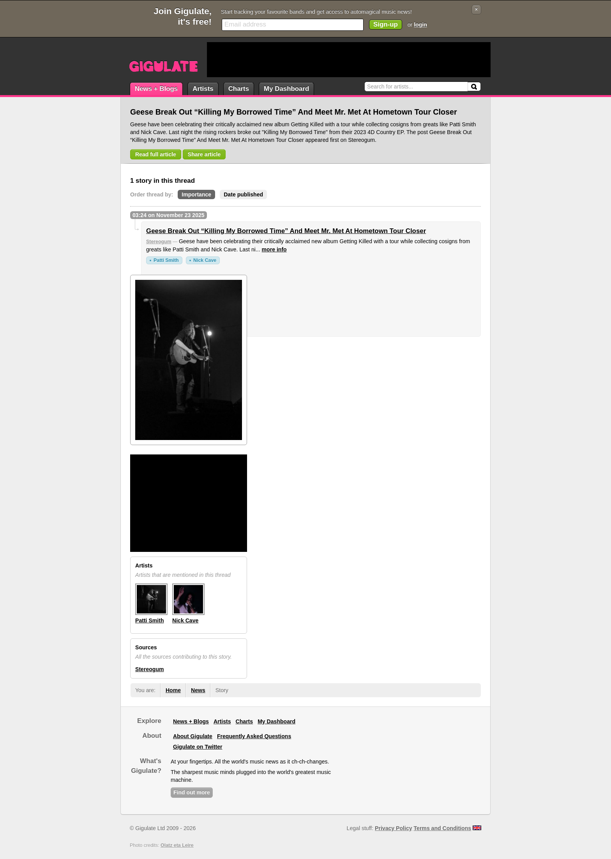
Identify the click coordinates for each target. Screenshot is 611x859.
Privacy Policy (393, 828)
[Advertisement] (349, 59)
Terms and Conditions (442, 828)
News (198, 690)
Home (173, 690)
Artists (202, 88)
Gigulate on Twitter (197, 747)
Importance (196, 194)
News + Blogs (156, 88)
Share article (204, 154)
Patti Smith (166, 260)
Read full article (155, 154)
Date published (243, 194)
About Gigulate (192, 736)
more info (274, 249)
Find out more (191, 792)
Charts (238, 88)
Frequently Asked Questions (254, 736)
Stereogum (158, 241)
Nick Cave (204, 260)
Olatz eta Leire (177, 845)
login (420, 24)
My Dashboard (286, 88)
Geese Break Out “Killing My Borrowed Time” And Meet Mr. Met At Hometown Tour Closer (286, 231)
